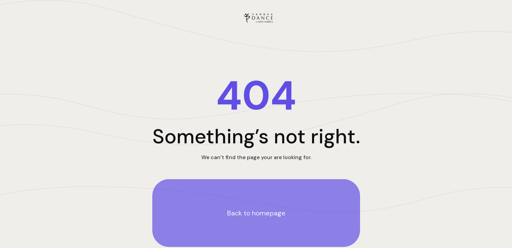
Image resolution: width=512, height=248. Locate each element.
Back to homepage (256, 213)
